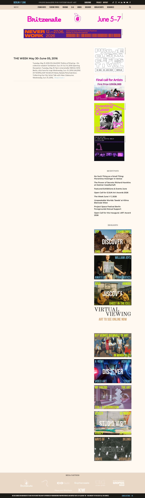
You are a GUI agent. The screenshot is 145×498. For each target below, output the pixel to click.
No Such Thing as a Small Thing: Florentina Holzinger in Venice (109, 177)
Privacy (99, 2)
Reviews (65, 7)
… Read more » (59, 78)
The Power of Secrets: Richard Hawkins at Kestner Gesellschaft (112, 183)
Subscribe (87, 2)
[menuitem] (42, 8)
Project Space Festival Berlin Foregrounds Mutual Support (107, 208)
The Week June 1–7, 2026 (105, 196)
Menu (16, 7)
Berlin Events (99, 7)
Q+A (72, 7)
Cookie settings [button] (126, 495)
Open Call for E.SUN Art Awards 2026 (111, 193)
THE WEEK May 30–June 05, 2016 (36, 58)
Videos (79, 7)
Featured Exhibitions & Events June (110, 189)
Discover (88, 7)
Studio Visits (42, 7)
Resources (110, 7)
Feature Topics (54, 7)
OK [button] (132, 495)
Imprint (105, 2)
